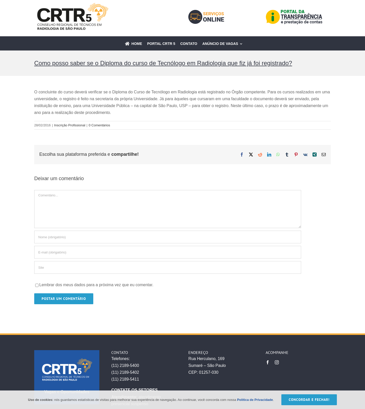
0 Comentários (99, 125)
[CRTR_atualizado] (72, 4)
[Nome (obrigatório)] (167, 237)
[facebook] (268, 362)
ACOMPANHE (277, 352)
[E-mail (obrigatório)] (167, 252)
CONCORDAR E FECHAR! (309, 399)
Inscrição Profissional (69, 125)
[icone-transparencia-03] (294, 11)
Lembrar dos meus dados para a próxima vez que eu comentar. (96, 285)
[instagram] (277, 362)
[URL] (167, 267)
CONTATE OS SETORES (134, 390)
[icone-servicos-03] (206, 12)
